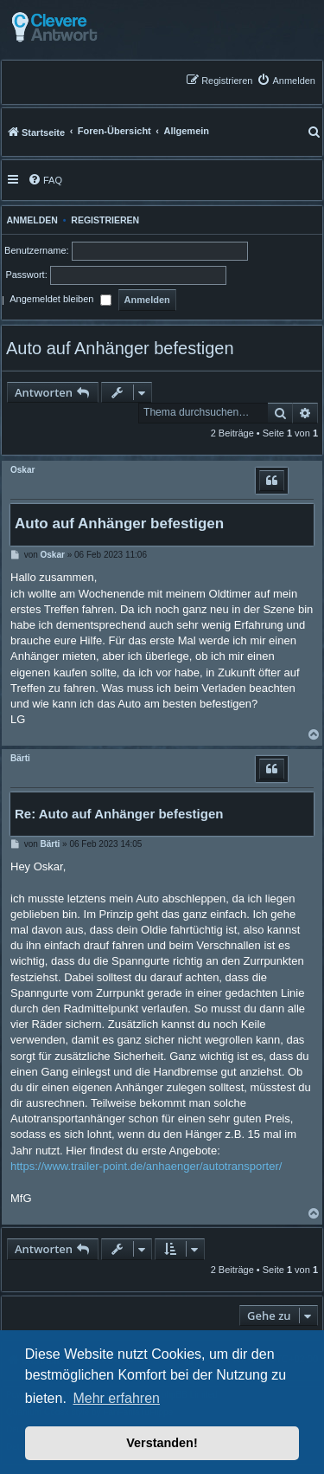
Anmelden (30, 220)
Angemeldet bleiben (60, 300)
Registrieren (105, 220)
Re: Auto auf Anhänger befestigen (119, 813)
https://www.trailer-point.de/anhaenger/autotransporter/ (146, 1166)
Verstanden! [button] (161, 1443)
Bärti (20, 758)
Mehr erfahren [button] (116, 1398)
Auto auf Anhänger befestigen (120, 348)
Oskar (22, 470)
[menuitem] (286, 80)
